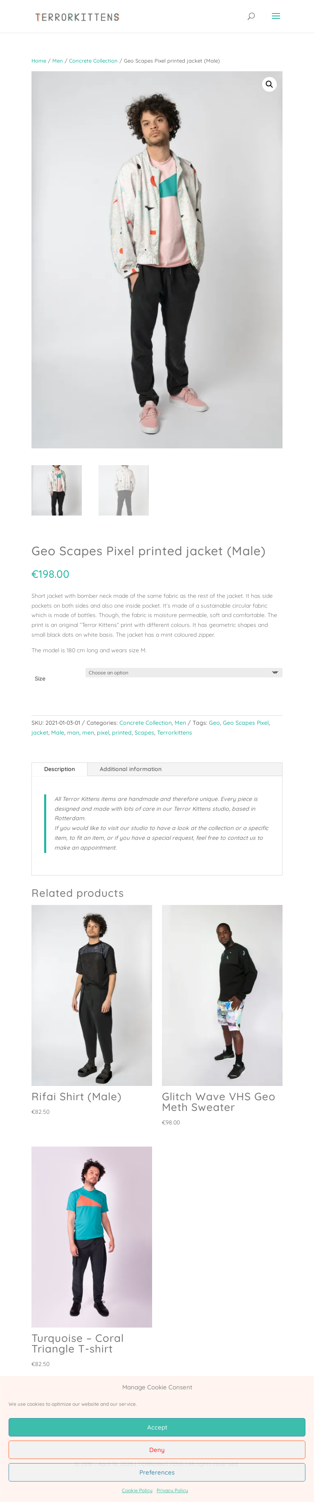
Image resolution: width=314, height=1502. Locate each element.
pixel (103, 732)
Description (59, 769)
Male (57, 732)
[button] (269, 84)
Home (38, 60)
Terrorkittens (174, 732)
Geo (214, 722)
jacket (39, 732)
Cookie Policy (137, 1490)
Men (57, 60)
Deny (157, 1450)
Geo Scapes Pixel (246, 722)
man (73, 732)
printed (122, 732)
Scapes (144, 732)
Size (40, 678)
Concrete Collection (93, 60)
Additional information (130, 769)
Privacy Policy (172, 1490)
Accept (157, 1427)
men (88, 732)
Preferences (157, 1472)
